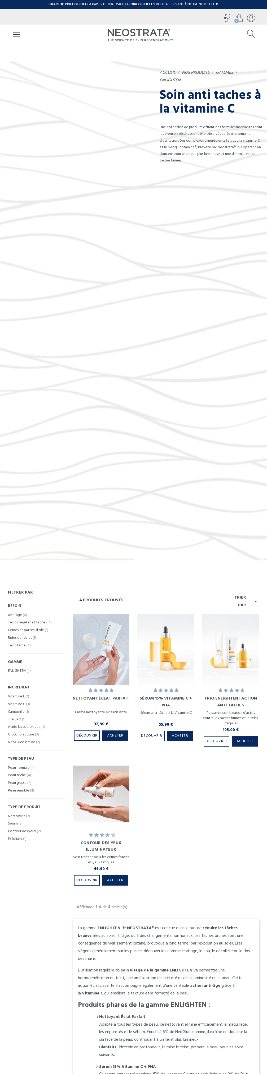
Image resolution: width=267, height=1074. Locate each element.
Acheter (115, 735)
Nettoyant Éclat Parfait (101, 698)
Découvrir (87, 735)
